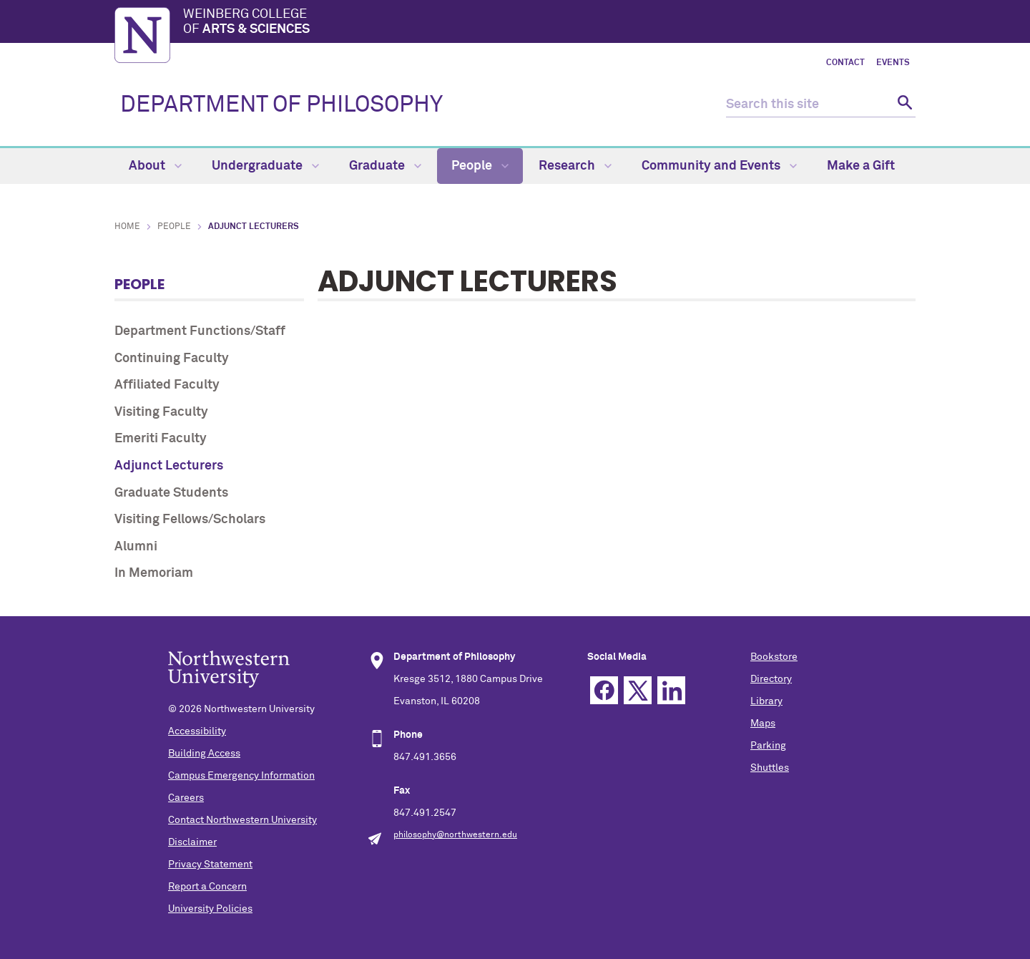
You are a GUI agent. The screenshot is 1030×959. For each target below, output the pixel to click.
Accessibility (197, 731)
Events (893, 63)
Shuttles (769, 768)
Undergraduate (265, 166)
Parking (768, 746)
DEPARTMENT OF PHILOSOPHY (281, 105)
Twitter (638, 690)
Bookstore (774, 657)
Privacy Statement (210, 865)
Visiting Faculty (161, 412)
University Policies (210, 909)
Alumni (135, 546)
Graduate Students (171, 493)
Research (575, 166)
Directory (771, 679)
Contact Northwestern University (242, 820)
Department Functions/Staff (199, 331)
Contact (845, 63)
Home (127, 227)
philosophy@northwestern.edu (455, 835)
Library (766, 701)
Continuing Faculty (171, 358)
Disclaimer (192, 842)
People (480, 166)
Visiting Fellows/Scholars (189, 519)
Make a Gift (861, 166)
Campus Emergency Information (241, 776)
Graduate (385, 166)
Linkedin (671, 690)
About (155, 166)
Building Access (204, 754)
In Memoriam (153, 573)
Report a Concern (207, 887)
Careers (186, 798)
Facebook (604, 690)
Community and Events (719, 166)
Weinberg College (549, 23)
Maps (762, 724)
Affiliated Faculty (167, 385)
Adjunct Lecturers (168, 465)
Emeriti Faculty (160, 438)
